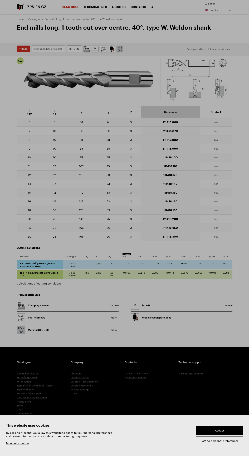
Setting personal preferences (219, 440)
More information (17, 443)
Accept (219, 430)
